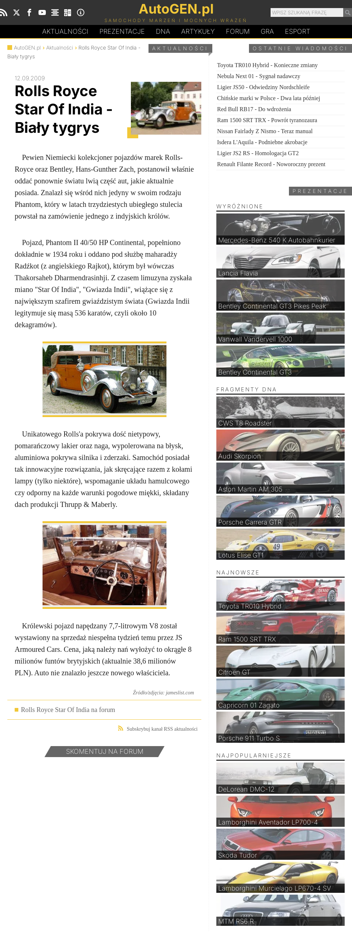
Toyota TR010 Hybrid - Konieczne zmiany (267, 65)
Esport (297, 31)
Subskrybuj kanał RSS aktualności (158, 729)
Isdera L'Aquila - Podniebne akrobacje (262, 142)
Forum (238, 31)
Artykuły (198, 31)
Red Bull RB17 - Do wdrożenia (254, 109)
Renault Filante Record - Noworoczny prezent (271, 164)
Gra (267, 31)
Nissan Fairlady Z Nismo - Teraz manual (265, 131)
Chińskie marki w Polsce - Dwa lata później (268, 98)
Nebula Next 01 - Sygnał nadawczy (258, 76)
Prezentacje (122, 31)
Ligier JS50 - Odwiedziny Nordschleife (263, 87)
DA (163, 31)
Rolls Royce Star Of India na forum (68, 709)
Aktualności (65, 31)
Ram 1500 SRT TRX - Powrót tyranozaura (267, 120)
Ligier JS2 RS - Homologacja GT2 (258, 153)
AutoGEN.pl (27, 47)
